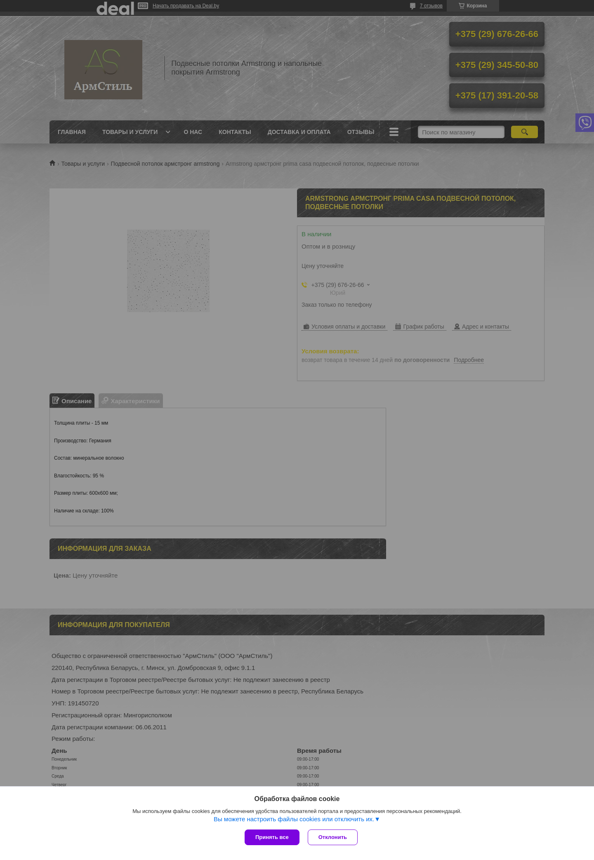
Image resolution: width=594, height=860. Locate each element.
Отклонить (332, 837)
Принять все (272, 837)
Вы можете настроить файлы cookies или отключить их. (294, 818)
